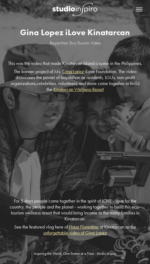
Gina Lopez (73, 71)
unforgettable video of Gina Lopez (75, 233)
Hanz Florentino (84, 227)
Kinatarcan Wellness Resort (78, 89)
